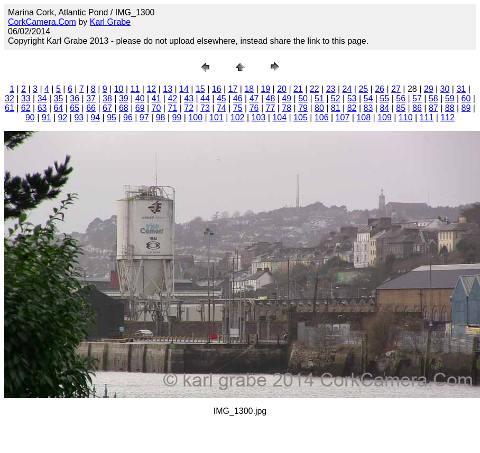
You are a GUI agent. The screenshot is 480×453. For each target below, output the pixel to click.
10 (119, 88)
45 (221, 98)
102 (237, 117)
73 (205, 107)
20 (282, 88)
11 (135, 88)
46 (238, 98)
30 (445, 88)
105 (300, 117)
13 (167, 88)
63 (42, 107)
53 (352, 98)
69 (140, 107)
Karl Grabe (110, 21)
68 (123, 107)
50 (303, 98)
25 (363, 88)
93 (79, 117)
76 (254, 107)
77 (270, 107)
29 (428, 88)
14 (184, 88)
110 (406, 117)
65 (74, 107)
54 (368, 98)
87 (433, 107)
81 (335, 107)
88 (450, 107)
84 (384, 107)
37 (91, 98)
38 (107, 98)
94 (95, 117)
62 (26, 107)
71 (172, 107)
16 (216, 88)
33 (26, 98)
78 (286, 107)
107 (343, 117)
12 (151, 88)
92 (63, 117)
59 (450, 98)
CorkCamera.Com (42, 21)
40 (140, 98)
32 (9, 98)
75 (238, 107)
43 (188, 98)
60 (466, 98)
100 (195, 117)
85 (400, 107)
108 (363, 117)
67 (107, 107)
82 (352, 107)
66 (91, 107)
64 (58, 107)
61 (9, 107)
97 (144, 117)
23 (331, 88)
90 (30, 117)
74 (221, 107)
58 (433, 98)
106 (322, 117)
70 (156, 107)
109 (384, 117)
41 (156, 98)
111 (427, 117)
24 (347, 88)
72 (188, 107)
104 (279, 117)
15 (200, 88)
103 (259, 117)
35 (58, 98)
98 (160, 117)
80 (319, 107)
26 (379, 88)
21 (298, 88)
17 (233, 88)
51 (319, 98)
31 (461, 88)
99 (177, 117)
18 (249, 88)
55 (384, 98)
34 (42, 98)
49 (286, 98)
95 (111, 117)
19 (265, 88)
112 (447, 117)
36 (74, 98)
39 (123, 98)
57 (417, 98)
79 (303, 107)
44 (205, 98)
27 (396, 88)
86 (417, 107)
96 (128, 117)
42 (172, 98)
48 (270, 98)
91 (46, 117)
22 (314, 88)
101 (216, 117)
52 (335, 98)
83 (368, 107)
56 (400, 98)
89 (466, 107)
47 (254, 98)
